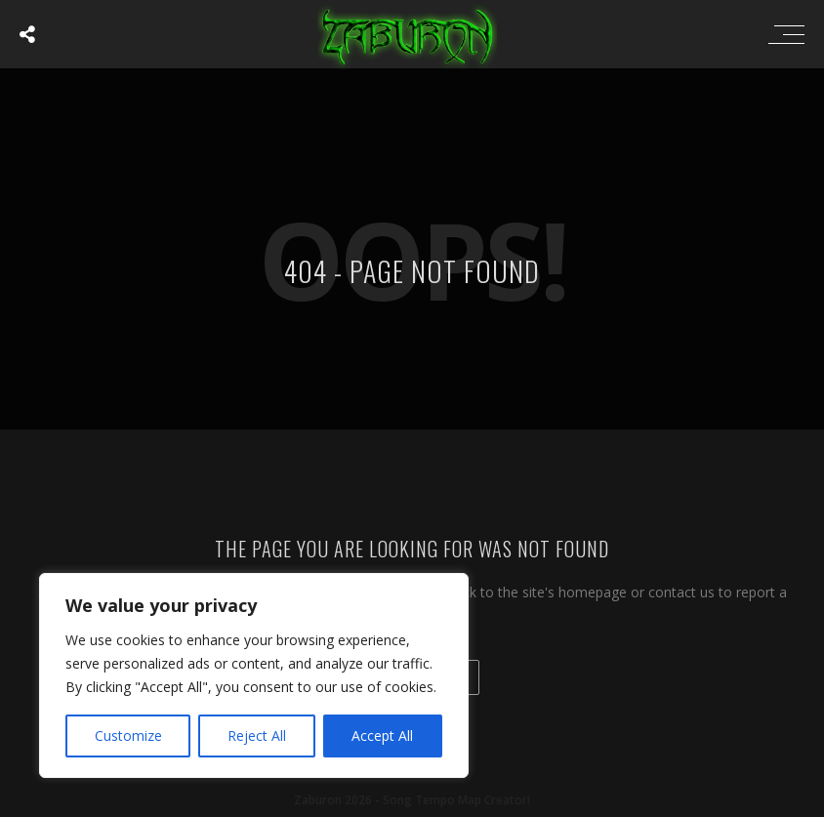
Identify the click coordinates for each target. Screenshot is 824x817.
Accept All (382, 735)
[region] (254, 675)
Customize (128, 735)
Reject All (256, 735)
